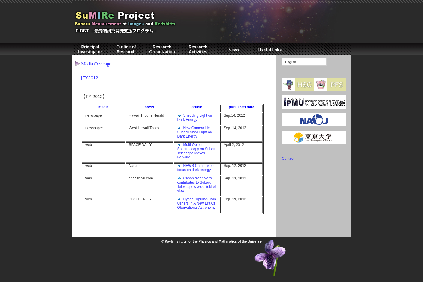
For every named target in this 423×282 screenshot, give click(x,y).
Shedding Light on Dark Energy (194, 117)
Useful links (270, 50)
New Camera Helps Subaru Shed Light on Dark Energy (195, 132)
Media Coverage (96, 64)
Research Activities (197, 49)
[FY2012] (90, 77)
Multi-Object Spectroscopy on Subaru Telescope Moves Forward (196, 151)
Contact (288, 158)
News (234, 50)
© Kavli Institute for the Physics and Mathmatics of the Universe (211, 241)
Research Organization (162, 49)
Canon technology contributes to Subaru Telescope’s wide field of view (196, 184)
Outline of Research (126, 49)
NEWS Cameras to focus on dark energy (195, 168)
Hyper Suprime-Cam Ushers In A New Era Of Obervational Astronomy (196, 203)
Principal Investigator (90, 49)
